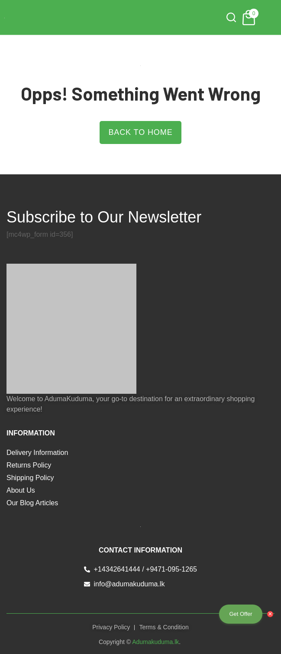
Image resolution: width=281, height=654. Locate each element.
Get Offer (240, 614)
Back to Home (140, 132)
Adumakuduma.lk (155, 641)
